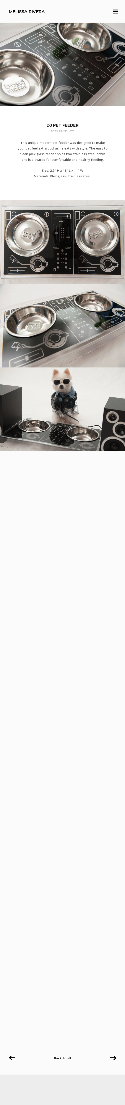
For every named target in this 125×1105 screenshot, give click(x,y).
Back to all (62, 1058)
